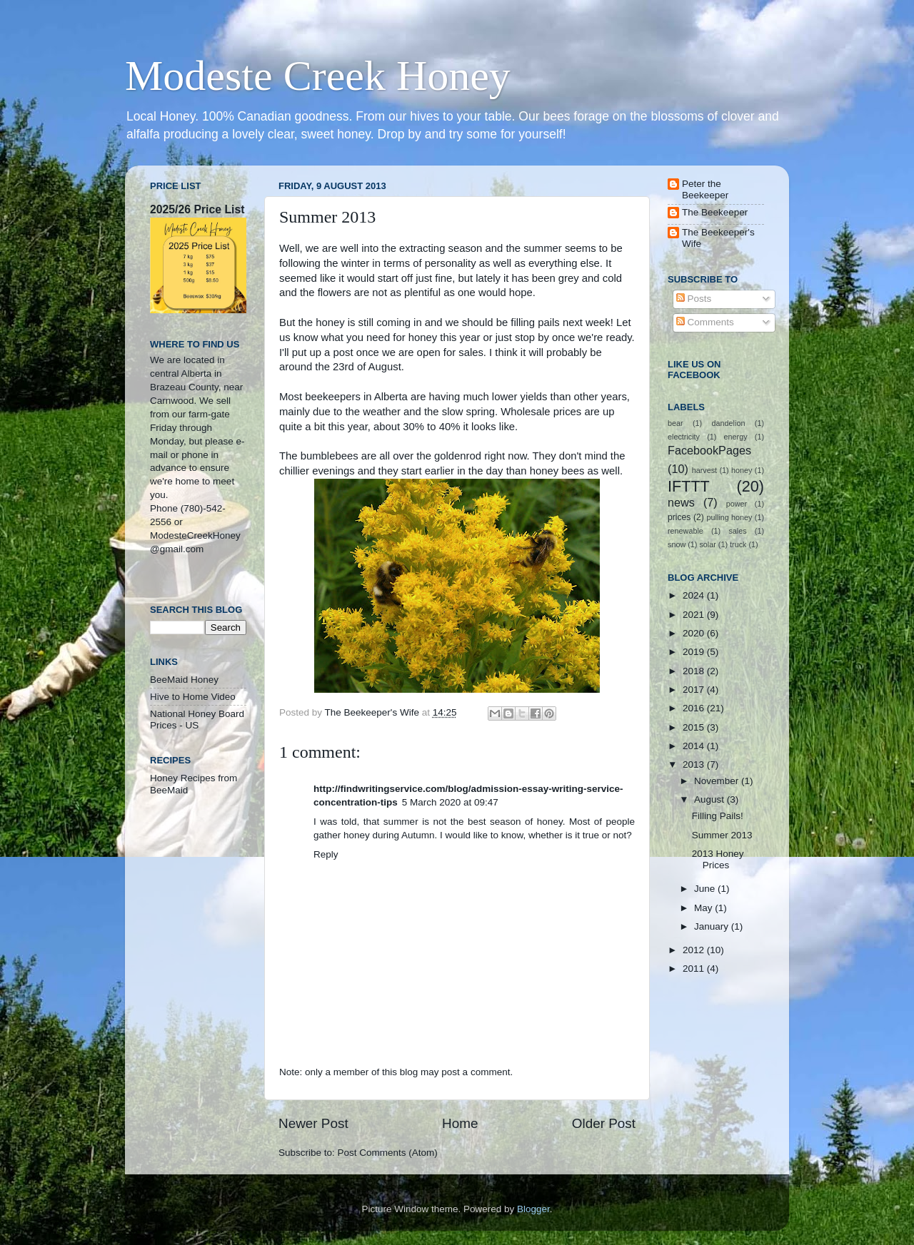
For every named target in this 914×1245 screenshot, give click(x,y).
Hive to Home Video (193, 696)
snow (677, 544)
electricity (684, 436)
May (704, 908)
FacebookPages (709, 450)
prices (679, 517)
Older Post (604, 1123)
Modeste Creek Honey (318, 75)
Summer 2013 (722, 835)
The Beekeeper (715, 212)
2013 (695, 764)
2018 (695, 671)
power (736, 503)
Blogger (533, 1209)
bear (675, 423)
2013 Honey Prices (718, 859)
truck (738, 544)
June (706, 888)
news (681, 502)
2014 (695, 746)
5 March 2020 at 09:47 (450, 802)
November (717, 781)
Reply (325, 854)
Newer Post (313, 1123)
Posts (694, 298)
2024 (695, 595)
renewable (685, 531)
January (712, 926)
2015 (695, 727)
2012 (695, 950)
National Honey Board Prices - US (197, 719)
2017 (695, 689)
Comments (705, 322)
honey (741, 470)
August (710, 799)
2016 (695, 708)
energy (736, 436)
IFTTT (689, 486)
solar (707, 544)
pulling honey (730, 517)
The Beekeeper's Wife (718, 238)
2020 (695, 633)
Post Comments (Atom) (388, 1152)
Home (460, 1123)
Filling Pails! (717, 815)
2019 (695, 651)
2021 (695, 614)
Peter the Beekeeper (705, 189)
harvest (704, 470)
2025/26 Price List (197, 209)
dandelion (728, 423)
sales (737, 531)
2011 (695, 968)
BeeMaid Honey (184, 679)
